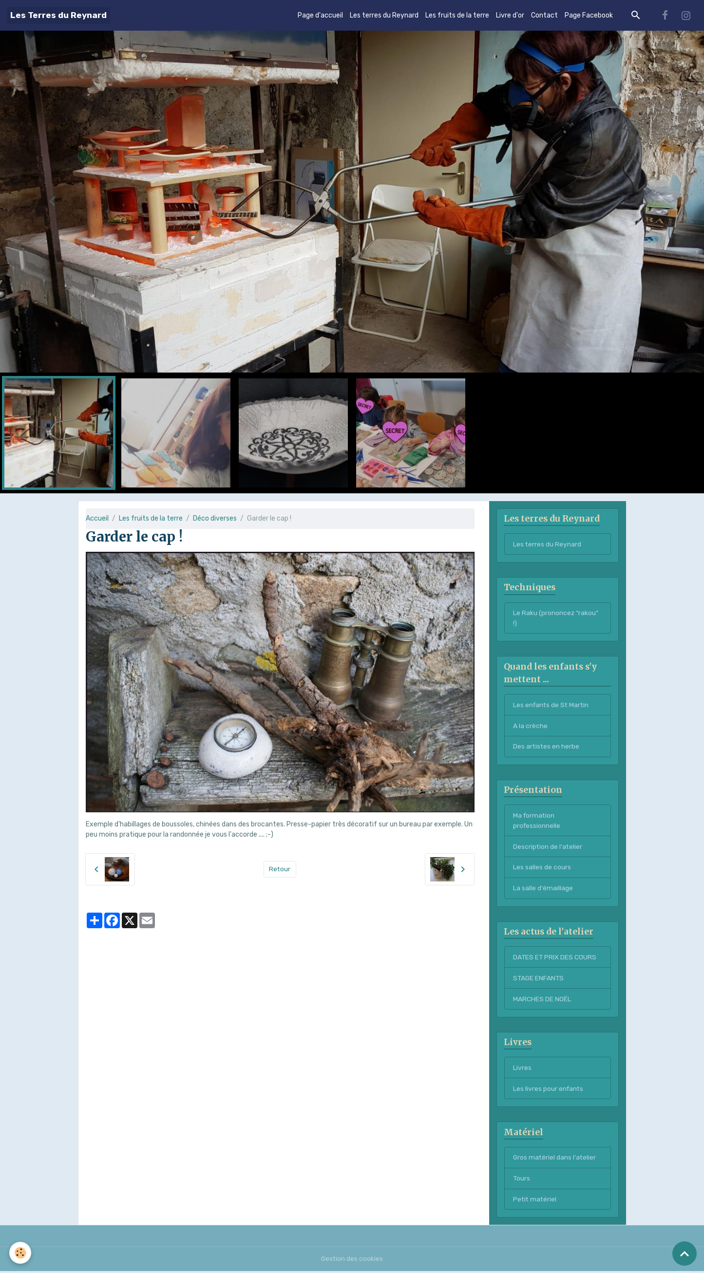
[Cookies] (21, 1253)
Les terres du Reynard (384, 15)
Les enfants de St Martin (552, 705)
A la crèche (530, 726)
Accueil (97, 518)
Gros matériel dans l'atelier (555, 1159)
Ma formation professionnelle (537, 821)
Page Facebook (589, 15)
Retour (280, 869)
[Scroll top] (684, 1253)
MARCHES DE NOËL (542, 1000)
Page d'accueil (320, 15)
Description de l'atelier (548, 847)
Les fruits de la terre (457, 15)
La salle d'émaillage (543, 889)
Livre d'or (510, 15)
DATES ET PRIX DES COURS (555, 958)
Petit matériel (535, 1201)
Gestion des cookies (352, 1260)
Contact (544, 15)
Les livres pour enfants (549, 1090)
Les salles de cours (542, 868)
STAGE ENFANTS (539, 979)
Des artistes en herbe (546, 747)
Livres (522, 1069)
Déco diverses (215, 518)
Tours (522, 1180)
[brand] (58, 15)
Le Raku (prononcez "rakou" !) (556, 618)
